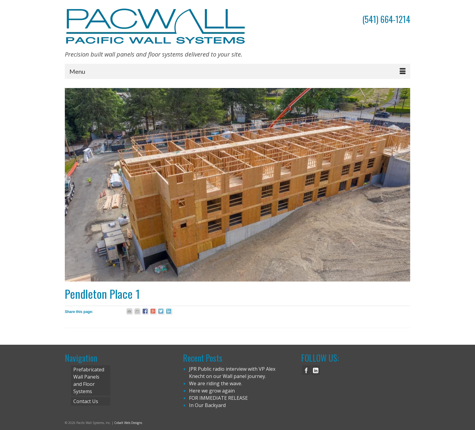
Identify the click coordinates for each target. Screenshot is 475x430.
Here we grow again (212, 390)
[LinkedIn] (315, 370)
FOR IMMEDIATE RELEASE (218, 398)
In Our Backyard (207, 405)
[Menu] (237, 71)
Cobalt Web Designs (128, 423)
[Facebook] (306, 370)
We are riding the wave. (215, 383)
